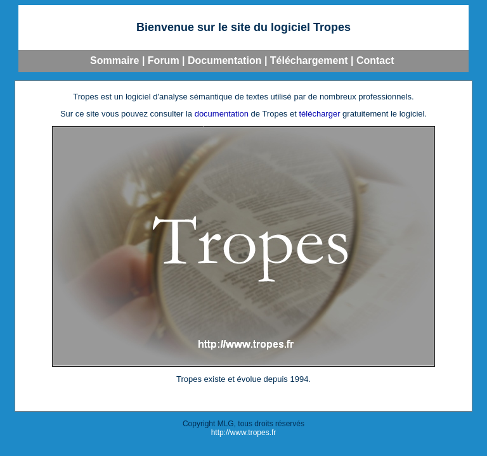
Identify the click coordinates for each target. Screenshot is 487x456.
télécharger (319, 113)
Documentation (224, 60)
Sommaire (114, 60)
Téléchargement (309, 60)
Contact (375, 60)
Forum (163, 60)
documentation (222, 113)
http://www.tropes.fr (243, 432)
